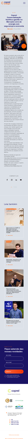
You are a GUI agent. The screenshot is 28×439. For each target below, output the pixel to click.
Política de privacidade (14, 435)
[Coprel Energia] (5, 3)
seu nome (8, 355)
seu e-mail (8, 362)
